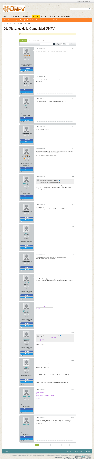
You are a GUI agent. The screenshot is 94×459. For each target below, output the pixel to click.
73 (48, 445)
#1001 (72, 304)
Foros (35, 16)
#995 (73, 148)
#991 (73, 48)
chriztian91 (26, 183)
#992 (73, 77)
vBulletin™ (83, 456)
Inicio (5, 16)
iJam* (26, 105)
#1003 (72, 360)
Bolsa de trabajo (65, 16)
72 (44, 445)
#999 (73, 254)
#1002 (72, 332)
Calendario (63, 20)
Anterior (25, 445)
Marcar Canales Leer (41, 20)
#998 (73, 226)
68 (40, 445)
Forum (8, 23)
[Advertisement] (11, 60)
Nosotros (15, 16)
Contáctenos (78, 451)
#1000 (72, 276)
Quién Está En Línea (29, 20)
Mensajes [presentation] (23, 40)
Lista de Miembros (54, 20)
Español (7, 451)
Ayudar (69, 451)
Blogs (43, 16)
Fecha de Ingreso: (25, 64)
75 (56, 445)
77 (63, 445)
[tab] (23, 40)
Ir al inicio (87, 451)
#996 (73, 176)
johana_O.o (26, 311)
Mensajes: (25, 65)
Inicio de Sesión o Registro (84, 1)
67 (37, 445)
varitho (27, 367)
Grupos (52, 16)
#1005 (72, 417)
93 (67, 445)
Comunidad (13, 23)
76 (59, 445)
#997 (73, 204)
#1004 (72, 389)
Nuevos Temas (7, 20)
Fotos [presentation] (42, 40)
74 (52, 445)
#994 (73, 126)
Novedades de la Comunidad (24, 23)
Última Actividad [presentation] (33, 40)
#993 (73, 98)
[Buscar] (79, 9)
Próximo (73, 445)
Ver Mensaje (59, 180)
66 (33, 445)
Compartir (27, 68)
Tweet (27, 70)
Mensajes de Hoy (17, 20)
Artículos (26, 16)
